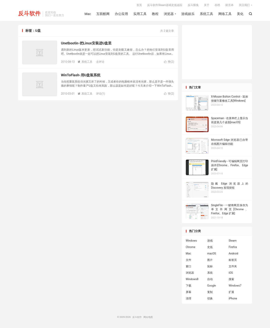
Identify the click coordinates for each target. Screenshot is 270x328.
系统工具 (206, 14)
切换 (210, 298)
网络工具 (225, 14)
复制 (210, 292)
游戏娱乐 (188, 14)
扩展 (231, 292)
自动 (210, 279)
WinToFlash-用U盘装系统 (81, 75)
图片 (210, 259)
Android (233, 253)
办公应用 (121, 14)
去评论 (100, 61)
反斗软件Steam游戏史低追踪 (164, 5)
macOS (211, 253)
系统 (210, 272)
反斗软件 (29, 14)
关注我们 (244, 5)
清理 (188, 298)
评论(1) (100, 93)
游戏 (210, 240)
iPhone (233, 298)
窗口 (188, 266)
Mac (88, 14)
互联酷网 (103, 14)
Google (211, 285)
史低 (210, 247)
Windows (191, 240)
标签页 (233, 259)
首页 (139, 5)
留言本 (229, 5)
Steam (232, 240)
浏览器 (169, 14)
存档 (217, 5)
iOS (231, 272)
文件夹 (233, 266)
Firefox (233, 247)
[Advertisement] (217, 52)
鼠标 (210, 266)
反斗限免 (193, 5)
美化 (240, 14)
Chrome (190, 247)
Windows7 (235, 285)
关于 (206, 5)
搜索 (231, 279)
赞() (169, 61)
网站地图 (148, 317)
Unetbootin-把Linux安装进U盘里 (86, 43)
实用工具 (140, 14)
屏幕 (188, 292)
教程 (155, 14)
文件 (188, 259)
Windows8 (192, 279)
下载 (188, 285)
